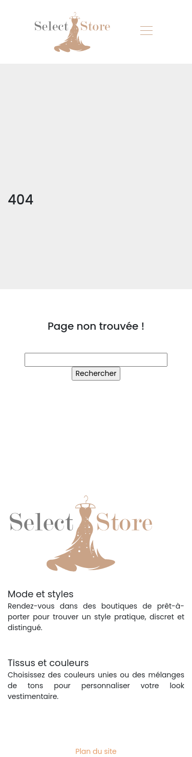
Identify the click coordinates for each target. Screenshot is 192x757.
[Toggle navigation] (146, 32)
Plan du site (95, 751)
